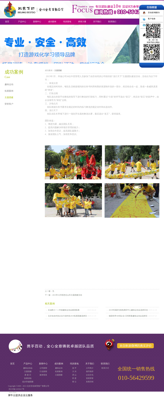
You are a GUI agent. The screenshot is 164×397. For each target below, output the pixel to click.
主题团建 (58, 70)
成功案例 (48, 70)
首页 (7, 21)
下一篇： (63, 295)
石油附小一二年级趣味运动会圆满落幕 (64, 310)
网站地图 (12, 392)
